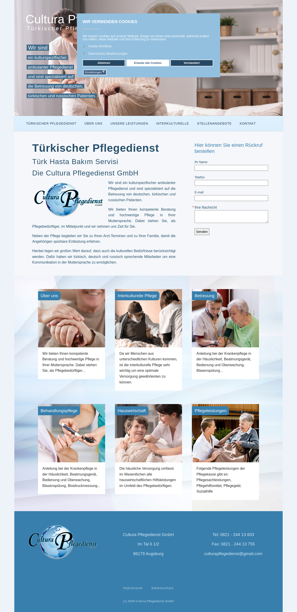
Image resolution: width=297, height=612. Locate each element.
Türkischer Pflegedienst (51, 123)
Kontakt (248, 123)
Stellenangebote (214, 123)
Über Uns (93, 123)
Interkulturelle (172, 123)
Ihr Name (201, 162)
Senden (202, 232)
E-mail (199, 192)
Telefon (200, 177)
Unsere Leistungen (129, 123)
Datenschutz (163, 588)
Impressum (132, 588)
